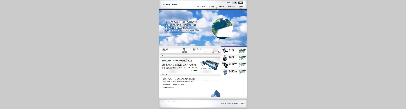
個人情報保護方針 (172, 101)
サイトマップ (164, 101)
